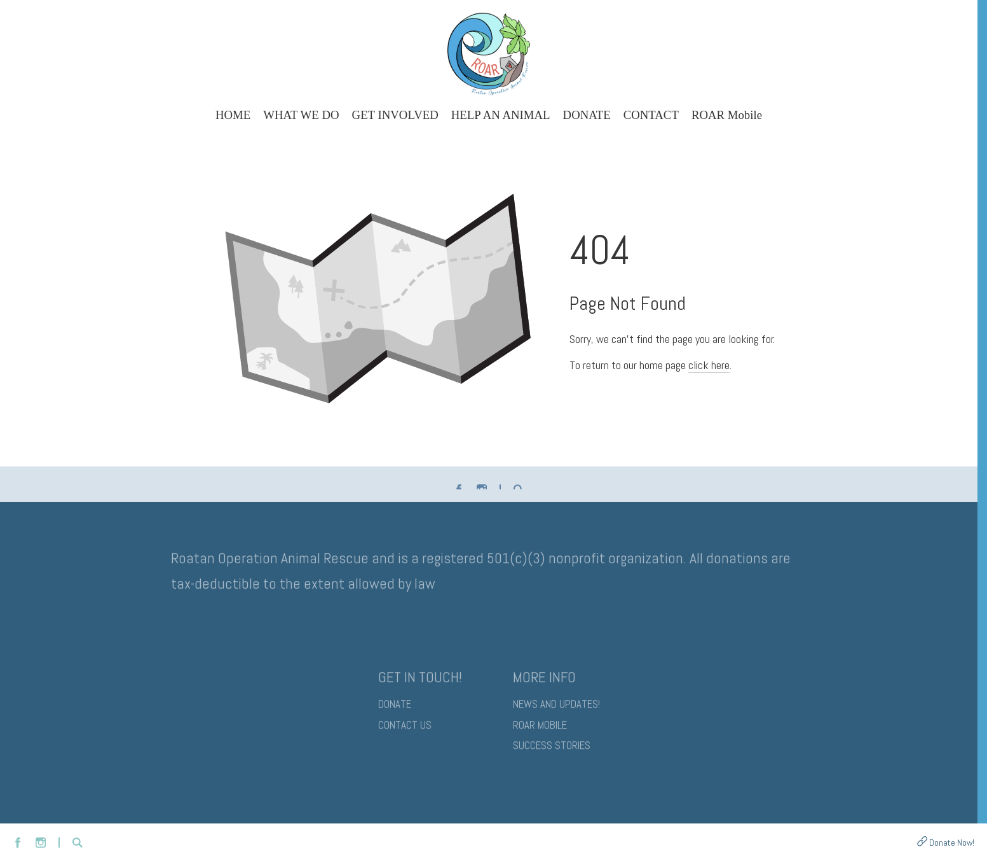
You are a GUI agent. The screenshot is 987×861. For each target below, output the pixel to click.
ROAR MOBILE (540, 728)
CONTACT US (405, 728)
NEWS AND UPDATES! (556, 707)
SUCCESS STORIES (551, 748)
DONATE (394, 707)
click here (709, 365)
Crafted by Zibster (488, 806)
